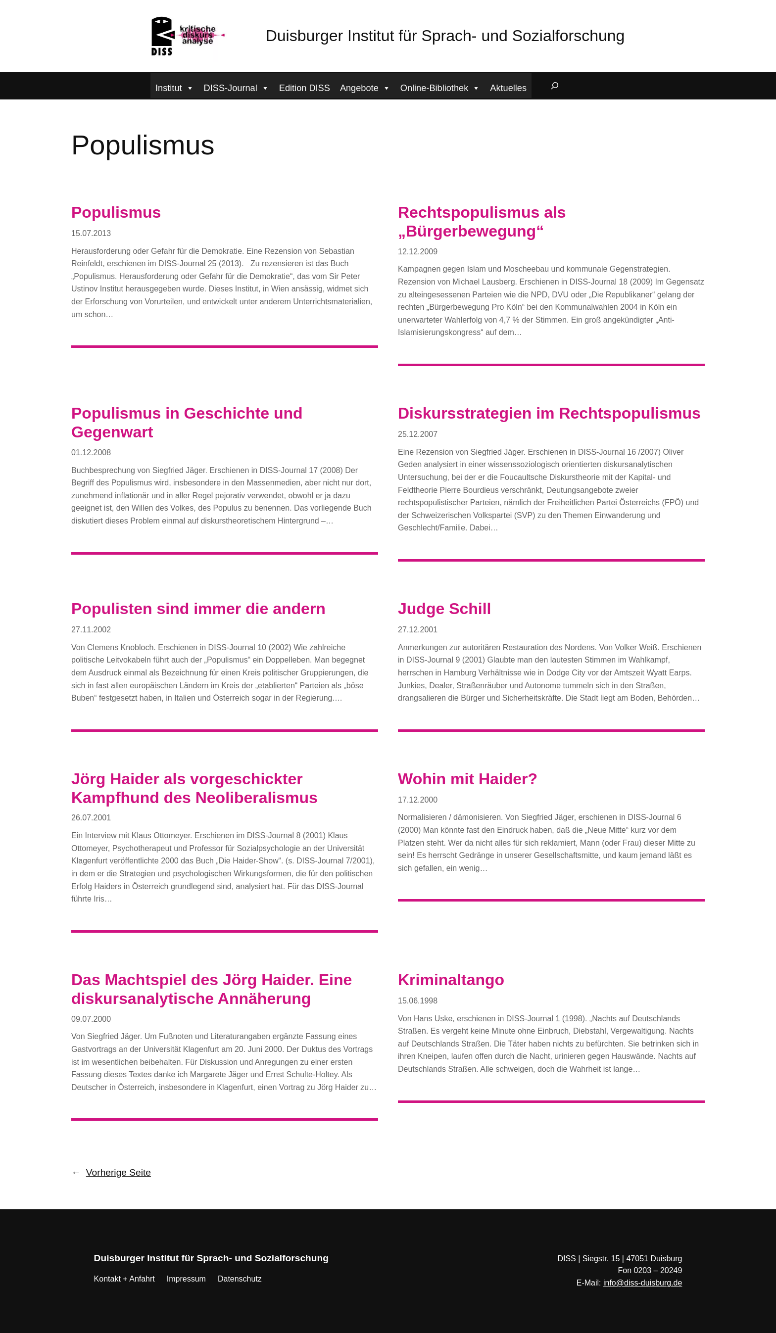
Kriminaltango (451, 980)
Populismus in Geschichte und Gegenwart (187, 422)
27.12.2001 (417, 629)
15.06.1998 (417, 1001)
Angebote (365, 87)
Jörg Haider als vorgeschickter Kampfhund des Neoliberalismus (194, 788)
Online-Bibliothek (440, 87)
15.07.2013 (91, 233)
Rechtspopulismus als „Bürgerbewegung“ (482, 221)
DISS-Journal (236, 87)
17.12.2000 (417, 800)
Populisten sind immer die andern (198, 609)
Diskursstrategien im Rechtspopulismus (549, 413)
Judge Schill (444, 609)
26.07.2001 (91, 817)
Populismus (116, 212)
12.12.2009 (417, 251)
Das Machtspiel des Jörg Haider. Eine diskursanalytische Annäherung (211, 989)
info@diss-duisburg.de (642, 1283)
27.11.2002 (91, 629)
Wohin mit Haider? (467, 779)
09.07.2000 (91, 1019)
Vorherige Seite (111, 1172)
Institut (174, 87)
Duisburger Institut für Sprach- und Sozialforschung (445, 36)
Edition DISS (304, 88)
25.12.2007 (417, 434)
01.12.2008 (91, 452)
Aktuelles (508, 88)
